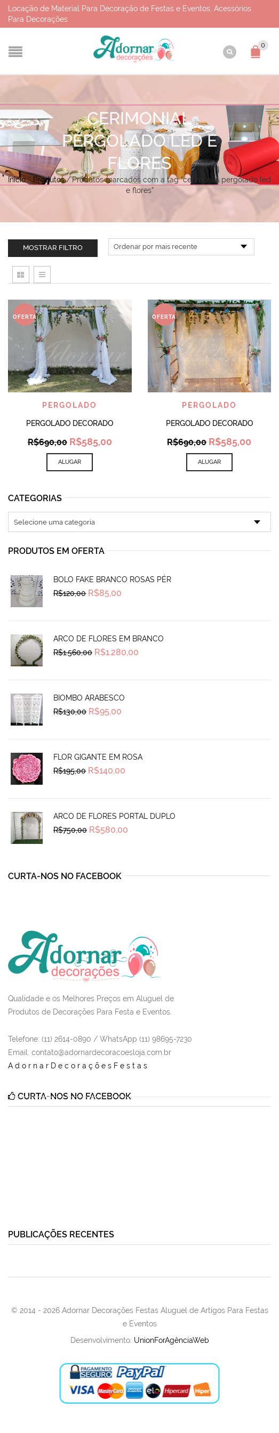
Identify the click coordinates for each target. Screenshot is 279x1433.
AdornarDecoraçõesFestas (78, 1065)
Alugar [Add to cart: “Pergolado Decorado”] (69, 461)
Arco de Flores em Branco (108, 638)
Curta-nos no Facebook (65, 876)
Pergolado (69, 405)
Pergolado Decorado (69, 423)
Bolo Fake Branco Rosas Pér (112, 579)
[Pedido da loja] (181, 246)
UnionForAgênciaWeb (171, 1340)
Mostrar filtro (53, 248)
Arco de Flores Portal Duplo (114, 816)
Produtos (49, 179)
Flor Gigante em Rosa (97, 757)
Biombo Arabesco (89, 698)
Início (17, 179)
